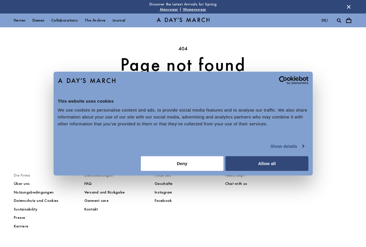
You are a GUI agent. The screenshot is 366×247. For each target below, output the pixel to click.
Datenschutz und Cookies (36, 200)
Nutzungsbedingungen (34, 192)
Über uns (22, 183)
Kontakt (91, 209)
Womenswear (194, 9)
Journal (118, 20)
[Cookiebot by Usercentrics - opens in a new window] (283, 80)
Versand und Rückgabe (104, 192)
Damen (38, 20)
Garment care (96, 200)
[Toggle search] (339, 20)
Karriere (21, 226)
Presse (19, 217)
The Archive (95, 20)
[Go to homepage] (183, 21)
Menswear (169, 9)
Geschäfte (164, 183)
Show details (283, 146)
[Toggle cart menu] (349, 20)
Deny (182, 163)
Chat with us (236, 183)
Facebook (163, 200)
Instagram (163, 192)
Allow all (267, 163)
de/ (325, 20)
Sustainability (25, 209)
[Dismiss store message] (349, 7)
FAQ (88, 183)
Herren (20, 20)
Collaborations (64, 20)
